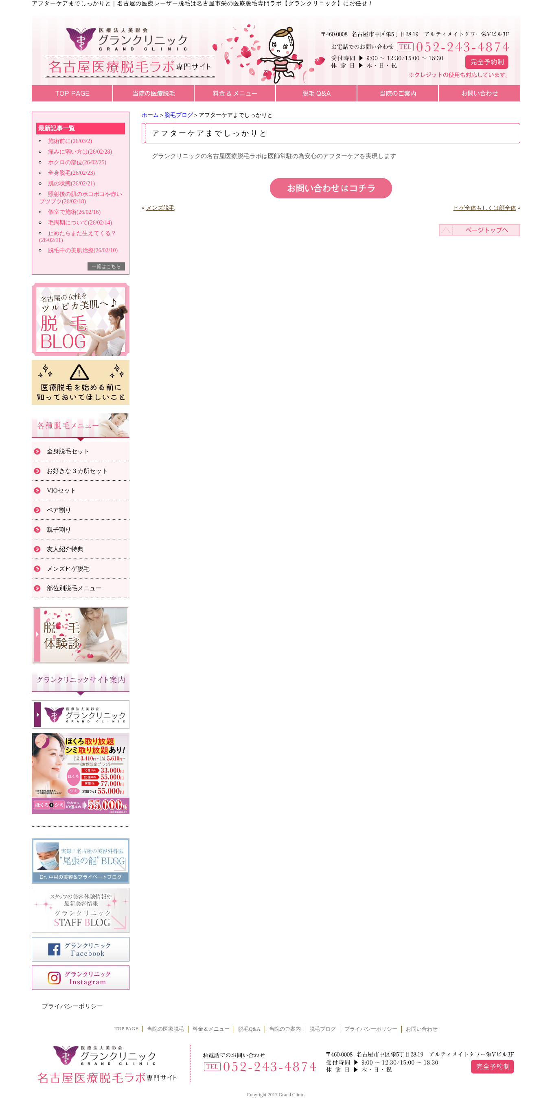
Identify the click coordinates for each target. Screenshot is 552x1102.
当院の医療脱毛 (165, 1029)
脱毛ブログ (178, 115)
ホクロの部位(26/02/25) (77, 162)
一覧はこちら (106, 266)
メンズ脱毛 (160, 208)
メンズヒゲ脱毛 (68, 568)
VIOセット (61, 490)
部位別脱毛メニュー (74, 588)
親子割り (59, 529)
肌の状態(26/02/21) (71, 183)
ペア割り (59, 510)
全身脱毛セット (68, 451)
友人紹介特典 (65, 549)
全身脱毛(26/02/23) (71, 173)
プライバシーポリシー (72, 1006)
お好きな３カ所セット (77, 471)
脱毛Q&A (249, 1029)
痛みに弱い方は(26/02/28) (80, 152)
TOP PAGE (126, 1029)
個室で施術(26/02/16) (74, 212)
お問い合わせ (422, 1029)
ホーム (150, 115)
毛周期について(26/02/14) (80, 223)
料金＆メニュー (211, 1029)
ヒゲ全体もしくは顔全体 (484, 208)
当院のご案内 (285, 1029)
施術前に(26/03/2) (70, 141)
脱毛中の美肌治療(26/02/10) (83, 250)
